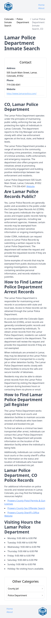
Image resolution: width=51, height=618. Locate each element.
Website (31, 186)
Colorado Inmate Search (9, 22)
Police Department (23, 21)
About (41, 8)
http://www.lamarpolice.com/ (22, 93)
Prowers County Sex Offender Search (26, 508)
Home (41, 4)
